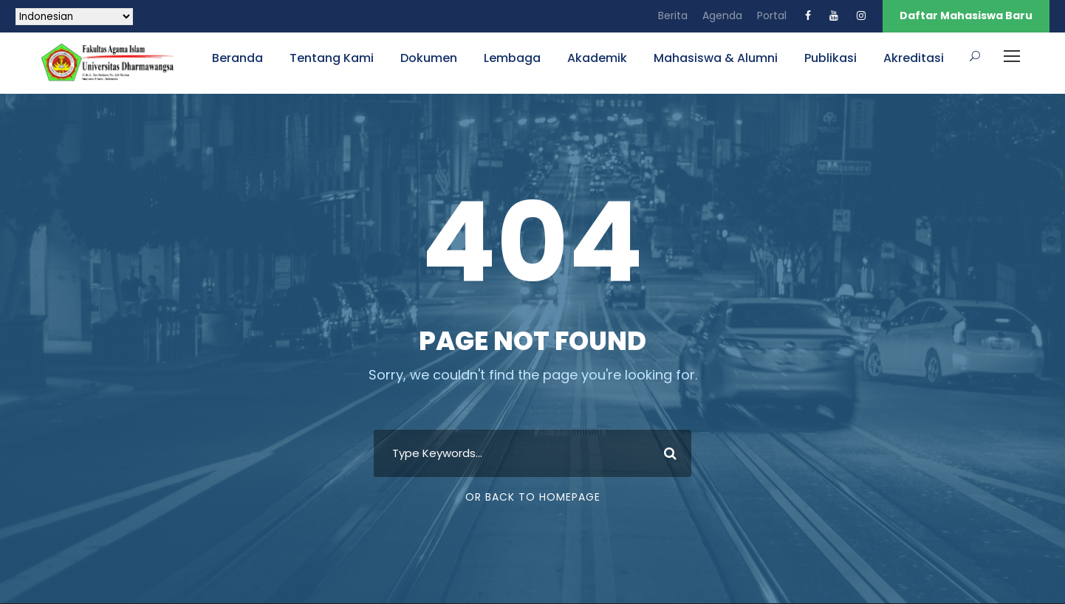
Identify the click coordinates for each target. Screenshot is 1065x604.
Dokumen (428, 57)
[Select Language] (74, 16)
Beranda (237, 57)
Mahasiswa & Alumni (716, 57)
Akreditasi (913, 57)
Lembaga (512, 57)
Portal (772, 15)
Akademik (597, 57)
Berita (673, 15)
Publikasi (830, 57)
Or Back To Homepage (532, 497)
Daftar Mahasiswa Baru (966, 15)
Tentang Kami (332, 57)
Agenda (722, 15)
